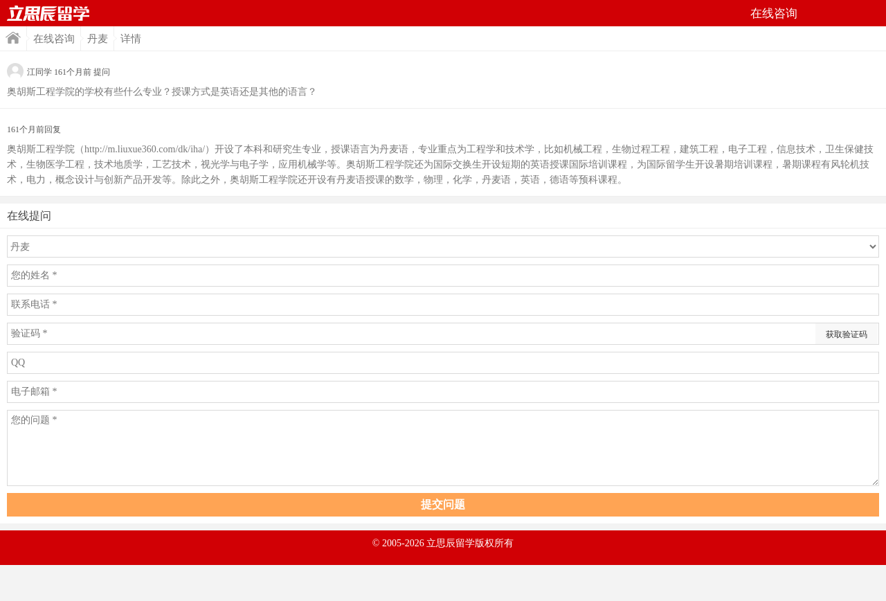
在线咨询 (54, 38)
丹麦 (97, 38)
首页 (48, 13)
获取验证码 (846, 334)
